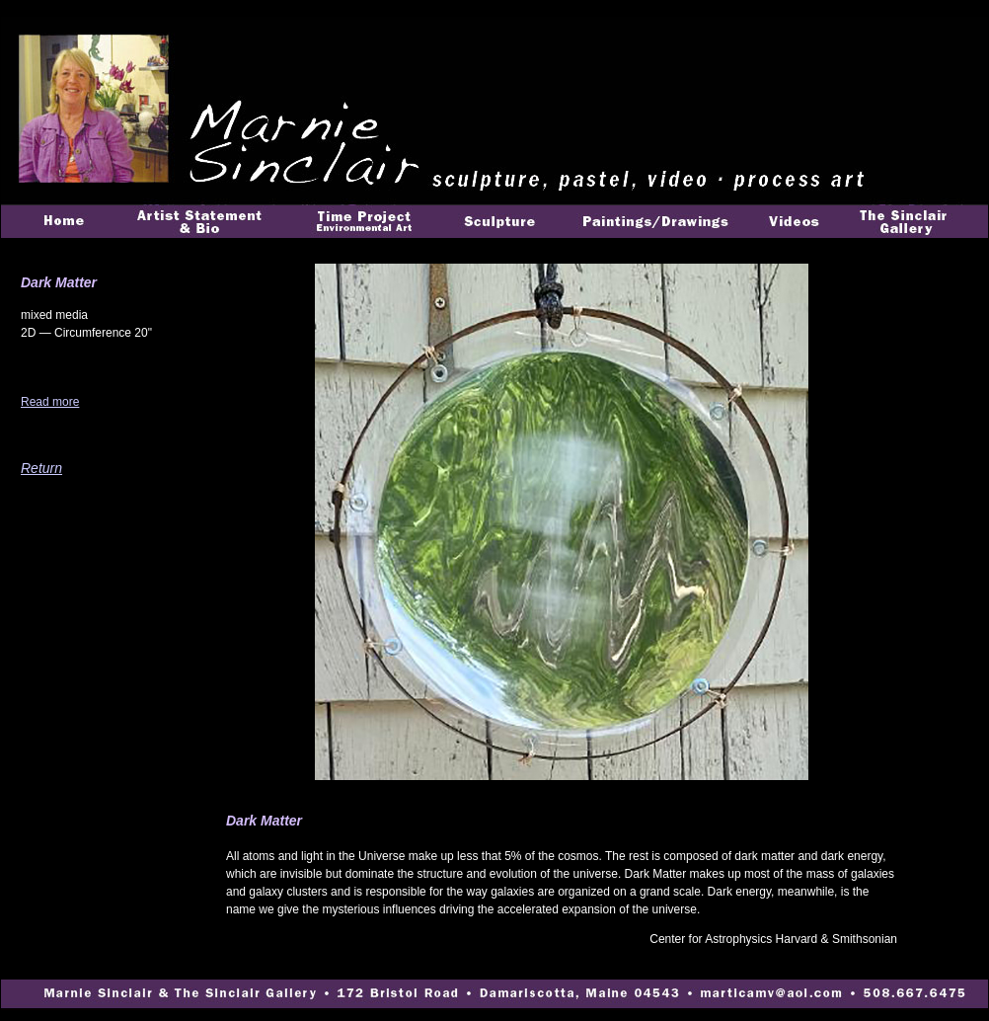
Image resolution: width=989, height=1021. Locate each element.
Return (41, 468)
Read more (50, 402)
